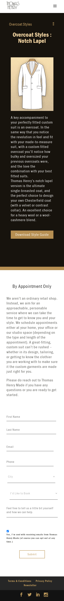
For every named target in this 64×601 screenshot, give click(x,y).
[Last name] (31, 429)
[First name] (31, 416)
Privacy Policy (44, 581)
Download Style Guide (32, 234)
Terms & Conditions (19, 581)
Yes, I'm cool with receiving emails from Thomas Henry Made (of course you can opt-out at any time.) (31, 538)
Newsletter (30, 585)
